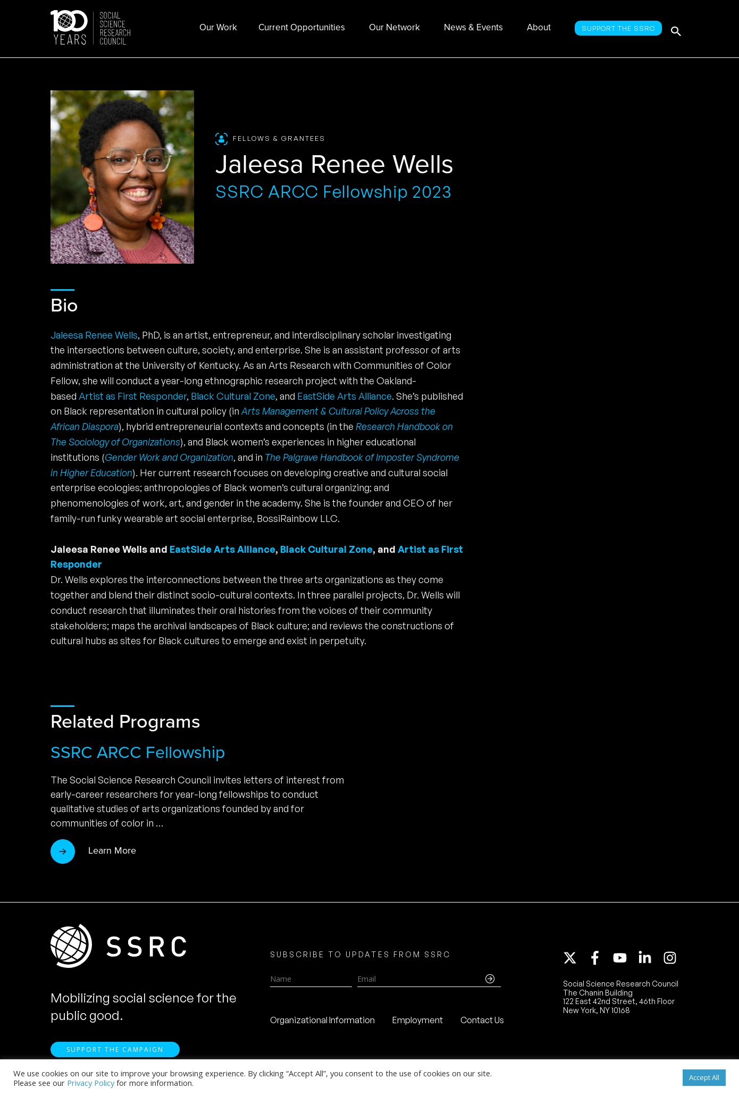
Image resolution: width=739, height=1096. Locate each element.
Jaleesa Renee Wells (94, 335)
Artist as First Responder (133, 396)
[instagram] (672, 960)
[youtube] (624, 960)
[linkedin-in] (649, 960)
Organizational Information (322, 1022)
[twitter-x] (574, 960)
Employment (417, 1022)
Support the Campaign (115, 1053)
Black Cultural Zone (233, 396)
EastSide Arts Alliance (344, 396)
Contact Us (482, 1022)
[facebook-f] (599, 960)
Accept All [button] (704, 1077)
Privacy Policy (90, 1082)
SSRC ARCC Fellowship (138, 752)
